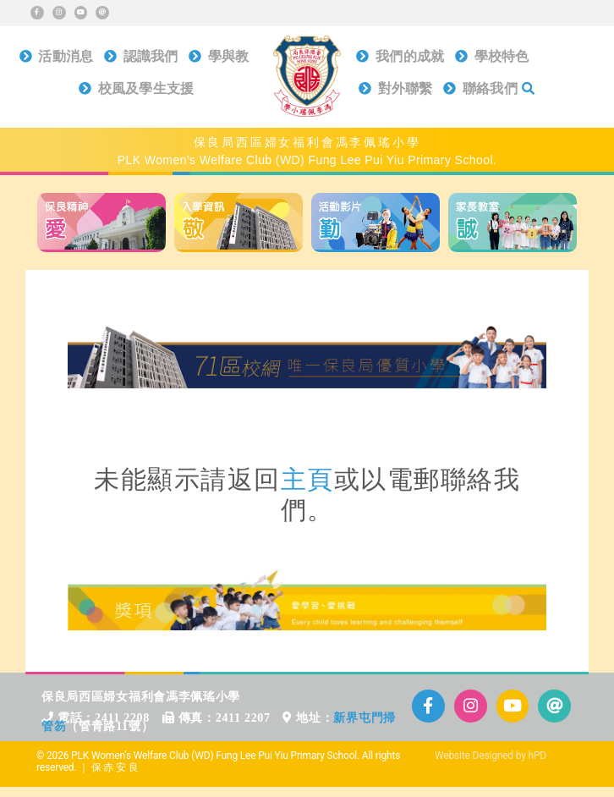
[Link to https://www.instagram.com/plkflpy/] (59, 12)
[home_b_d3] (375, 199)
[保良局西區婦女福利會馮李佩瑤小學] (307, 42)
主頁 (307, 479)
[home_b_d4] (512, 199)
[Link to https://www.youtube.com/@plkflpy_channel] (81, 12)
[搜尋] (528, 93)
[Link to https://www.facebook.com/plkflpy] (37, 12)
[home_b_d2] (238, 199)
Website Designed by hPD (490, 755)
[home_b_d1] (101, 199)
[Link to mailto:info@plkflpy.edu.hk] (102, 12)
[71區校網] (307, 331)
